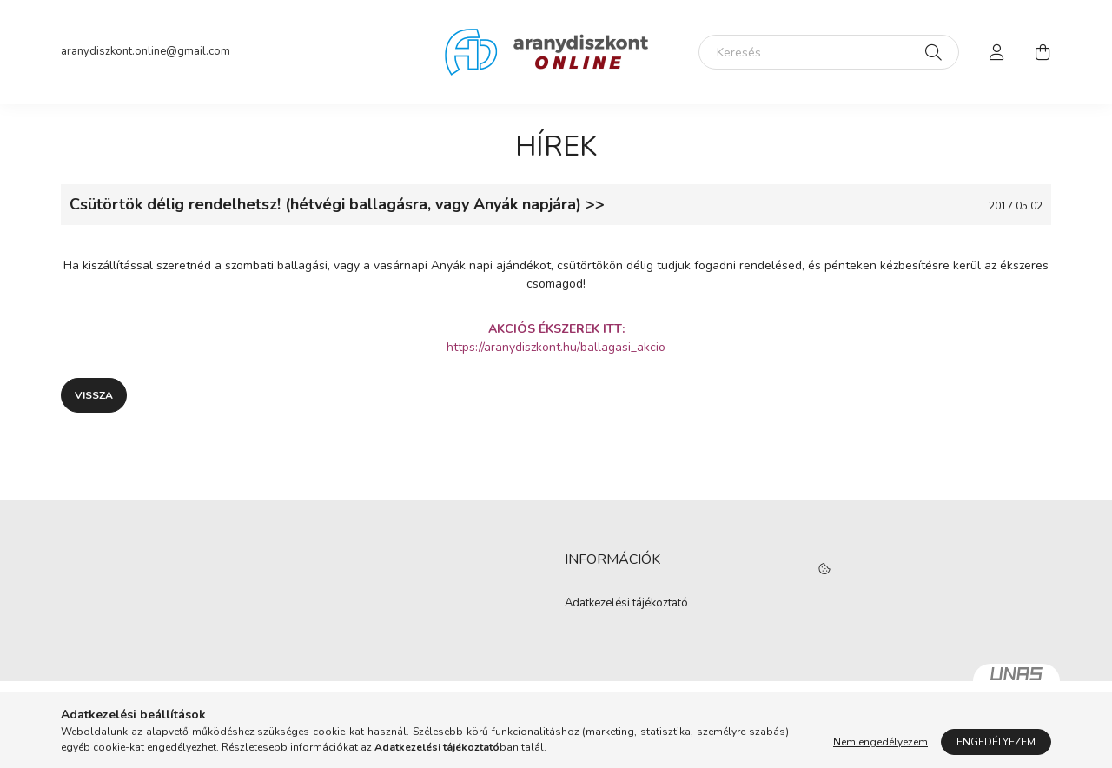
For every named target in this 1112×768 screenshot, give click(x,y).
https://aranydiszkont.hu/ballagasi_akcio (556, 347)
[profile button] (997, 52)
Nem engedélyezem (880, 742)
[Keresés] (828, 52)
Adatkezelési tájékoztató (626, 604)
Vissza (94, 395)
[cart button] (1042, 52)
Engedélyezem (996, 742)
